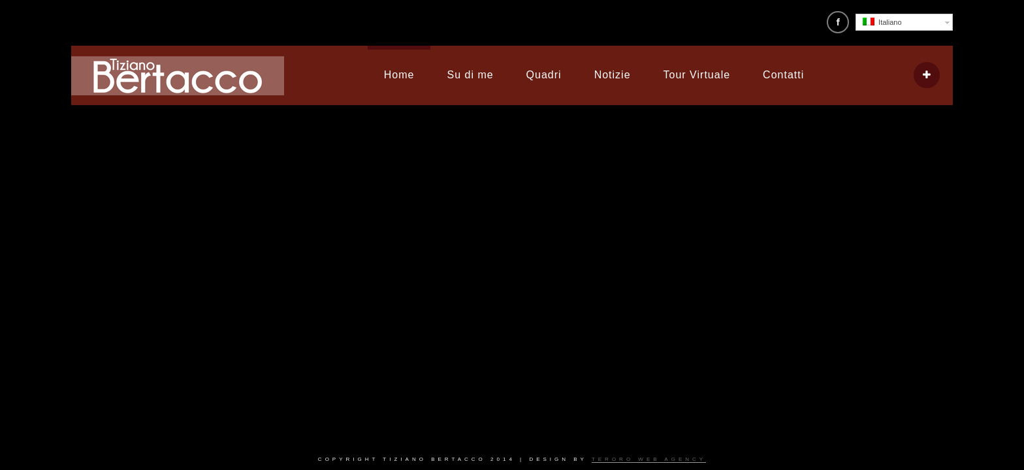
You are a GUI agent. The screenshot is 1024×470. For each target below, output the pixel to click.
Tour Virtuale (697, 74)
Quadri (544, 74)
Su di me (470, 74)
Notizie (612, 74)
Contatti (783, 74)
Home (399, 74)
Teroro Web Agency (649, 459)
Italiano (882, 22)
